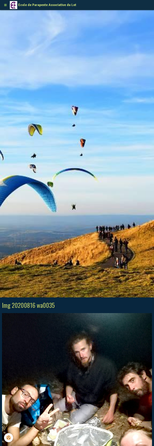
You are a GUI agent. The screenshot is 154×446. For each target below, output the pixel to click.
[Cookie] (8, 437)
